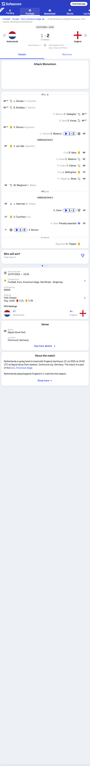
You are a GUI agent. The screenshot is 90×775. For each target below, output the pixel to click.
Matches (67, 54)
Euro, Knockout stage (36, 19)
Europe (15, 19)
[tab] (22, 55)
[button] (42, 265)
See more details (45, 346)
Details (22, 54)
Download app (78, 4)
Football (6, 19)
